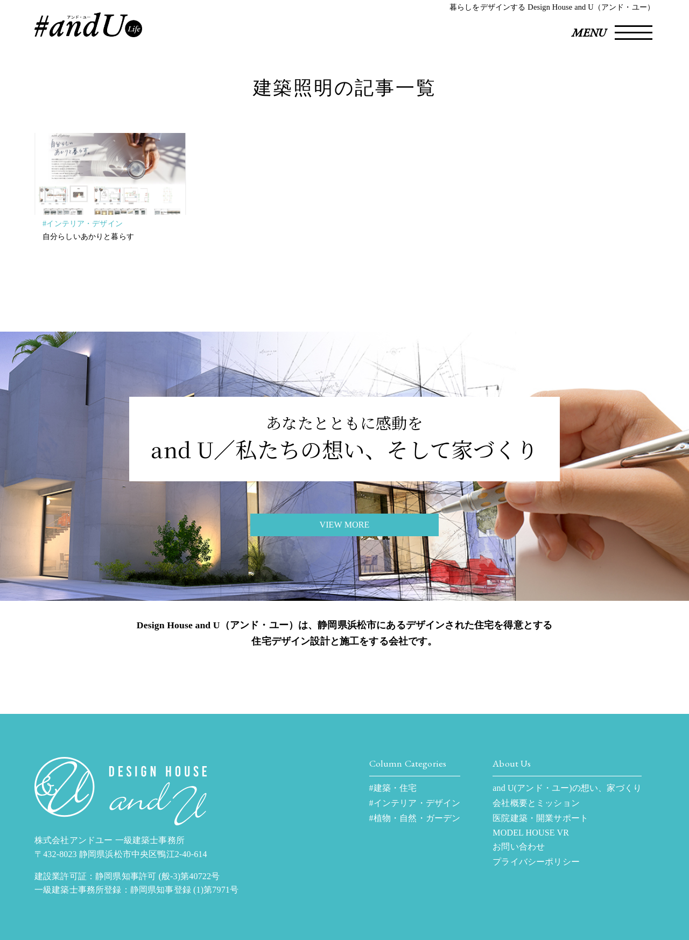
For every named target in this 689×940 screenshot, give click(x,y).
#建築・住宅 (393, 787)
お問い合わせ (519, 846)
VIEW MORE (344, 524)
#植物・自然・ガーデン (415, 818)
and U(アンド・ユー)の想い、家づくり (567, 787)
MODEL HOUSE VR (531, 832)
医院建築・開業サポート (540, 818)
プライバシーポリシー (536, 861)
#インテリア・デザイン (83, 223)
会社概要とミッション (536, 803)
